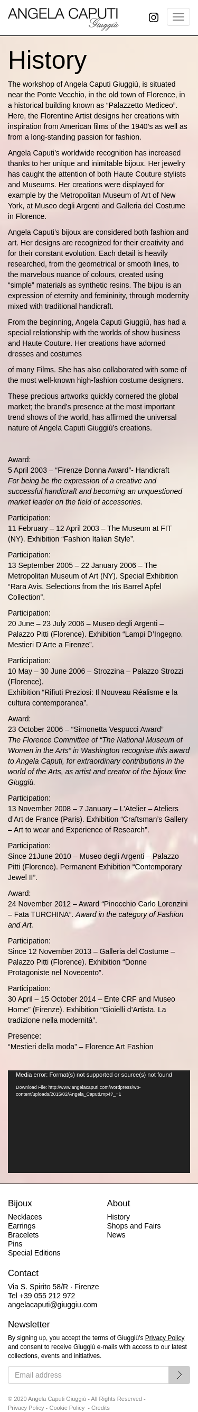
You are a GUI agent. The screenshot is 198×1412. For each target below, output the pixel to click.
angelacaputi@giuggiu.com (52, 1304)
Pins (15, 1244)
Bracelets (23, 1235)
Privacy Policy (165, 1338)
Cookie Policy (67, 1408)
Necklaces (25, 1217)
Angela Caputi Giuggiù (63, 17)
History (118, 1217)
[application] (99, 1121)
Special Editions (34, 1253)
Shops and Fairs (134, 1226)
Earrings (21, 1226)
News (116, 1235)
